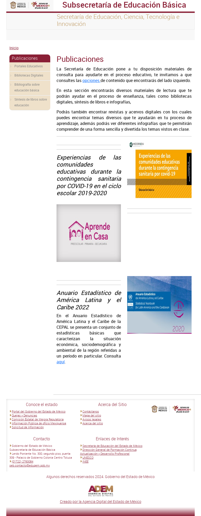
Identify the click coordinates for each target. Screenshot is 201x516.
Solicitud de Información (28, 427)
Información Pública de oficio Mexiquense (39, 423)
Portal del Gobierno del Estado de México (38, 411)
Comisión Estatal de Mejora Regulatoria (38, 419)
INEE (85, 461)
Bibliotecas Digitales (28, 75)
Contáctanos (90, 411)
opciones (91, 80)
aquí (61, 362)
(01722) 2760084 (22, 461)
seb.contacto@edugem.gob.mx (29, 465)
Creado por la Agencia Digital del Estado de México (100, 501)
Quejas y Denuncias (24, 415)
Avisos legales (91, 419)
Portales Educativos (28, 66)
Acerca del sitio (92, 423)
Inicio (14, 47)
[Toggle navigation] (16, 35)
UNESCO (87, 457)
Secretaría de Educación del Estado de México (112, 446)
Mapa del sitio (91, 415)
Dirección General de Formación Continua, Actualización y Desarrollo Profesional (108, 451)
